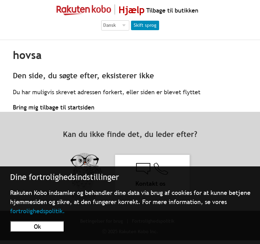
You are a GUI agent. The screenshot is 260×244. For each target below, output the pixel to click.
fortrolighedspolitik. (37, 211)
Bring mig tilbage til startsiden (53, 107)
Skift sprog (145, 25)
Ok (37, 226)
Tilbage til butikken (171, 10)
